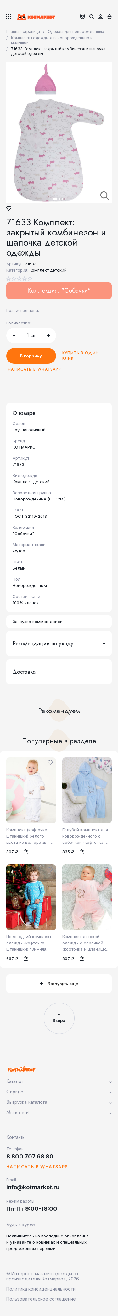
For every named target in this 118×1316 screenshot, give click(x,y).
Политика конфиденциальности (41, 1288)
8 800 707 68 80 (29, 1156)
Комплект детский (48, 270)
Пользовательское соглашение (41, 1299)
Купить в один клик (80, 356)
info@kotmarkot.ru (32, 1187)
